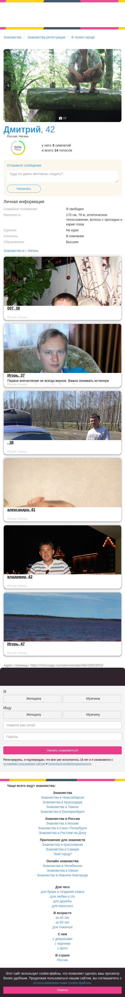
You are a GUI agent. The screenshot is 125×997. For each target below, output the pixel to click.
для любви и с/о (62, 896)
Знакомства (12, 37)
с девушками (63, 939)
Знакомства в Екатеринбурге (62, 811)
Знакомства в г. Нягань (21, 251)
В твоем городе (83, 37)
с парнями (62, 943)
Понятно (62, 990)
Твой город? (62, 854)
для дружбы (62, 901)
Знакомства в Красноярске (62, 844)
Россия (62, 960)
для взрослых (62, 906)
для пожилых (62, 927)
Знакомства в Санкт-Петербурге (62, 828)
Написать (24, 189)
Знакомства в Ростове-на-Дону (62, 833)
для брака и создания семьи (62, 892)
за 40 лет (62, 917)
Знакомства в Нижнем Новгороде (62, 875)
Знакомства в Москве (62, 823)
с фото (62, 948)
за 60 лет (62, 922)
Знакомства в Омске (62, 870)
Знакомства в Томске (62, 807)
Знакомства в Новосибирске (62, 797)
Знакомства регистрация (46, 37)
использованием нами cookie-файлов (62, 983)
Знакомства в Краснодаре (62, 802)
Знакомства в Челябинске (62, 866)
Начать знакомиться (62, 750)
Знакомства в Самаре (62, 849)
